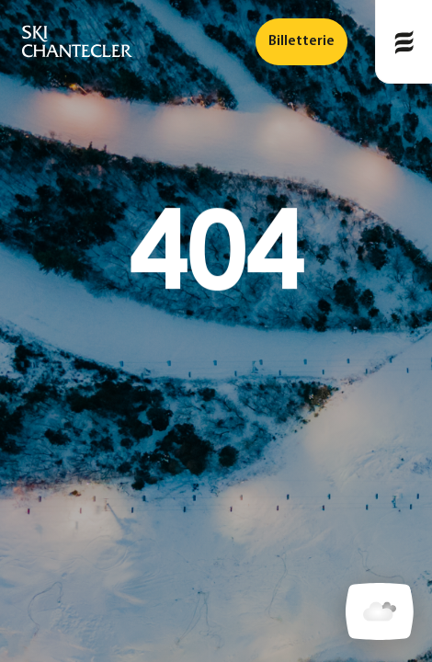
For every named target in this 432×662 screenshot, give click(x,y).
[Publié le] (403, 42)
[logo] (77, 42)
